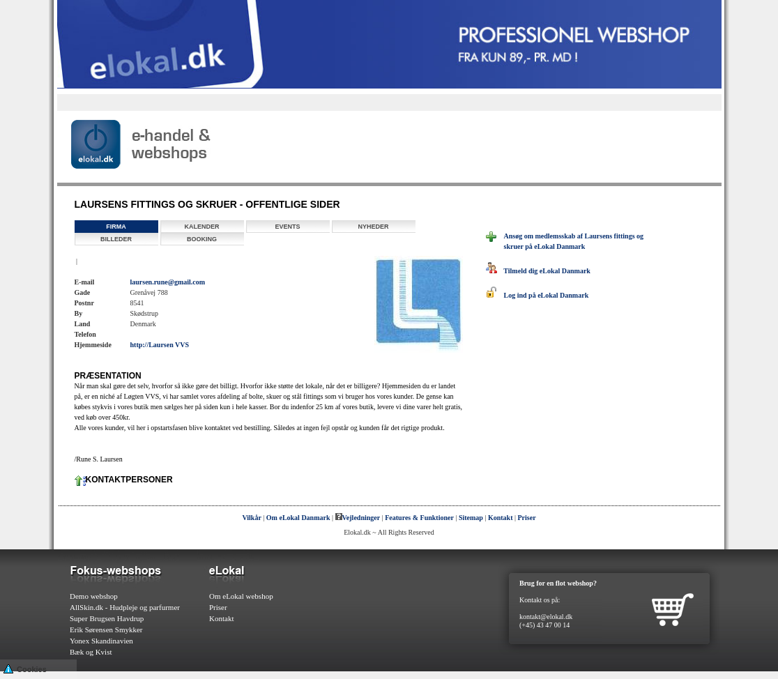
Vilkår (251, 517)
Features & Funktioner (419, 517)
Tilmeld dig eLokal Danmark (538, 271)
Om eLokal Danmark (298, 517)
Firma (116, 226)
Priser (527, 517)
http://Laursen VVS (160, 345)
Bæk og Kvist (91, 652)
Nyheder (373, 226)
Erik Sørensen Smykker (106, 629)
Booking (202, 239)
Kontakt (500, 517)
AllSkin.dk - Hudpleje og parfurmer (125, 607)
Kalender (201, 226)
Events (287, 226)
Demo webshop (94, 596)
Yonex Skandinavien (101, 640)
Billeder (116, 239)
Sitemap (471, 517)
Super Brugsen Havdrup (107, 618)
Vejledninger (358, 517)
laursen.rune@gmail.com (168, 282)
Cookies (25, 668)
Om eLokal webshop (241, 596)
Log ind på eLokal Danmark (537, 295)
